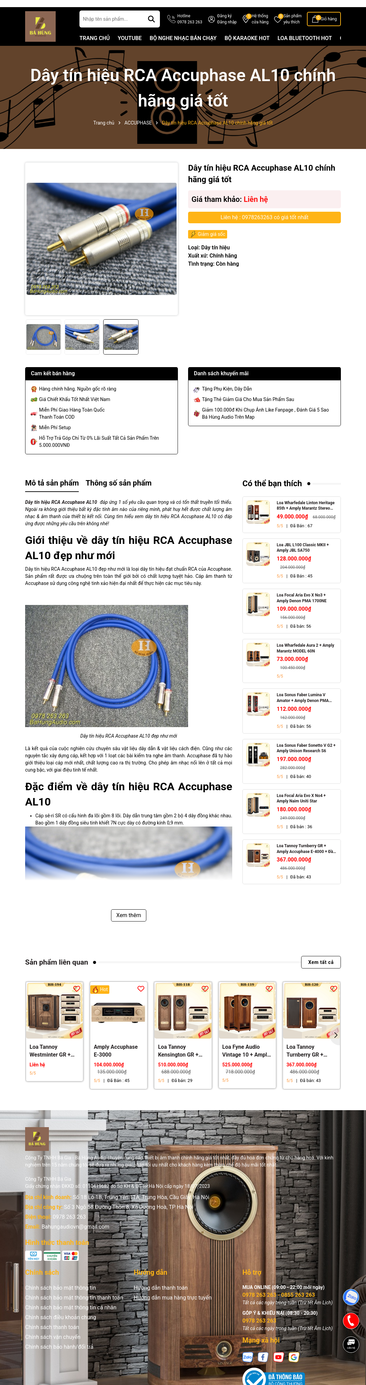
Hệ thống (260, 31)
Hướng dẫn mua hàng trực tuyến (173, 1309)
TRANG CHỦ (94, 50)
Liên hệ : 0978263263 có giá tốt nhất (265, 229)
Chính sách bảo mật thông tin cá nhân (70, 1319)
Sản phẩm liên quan (56, 974)
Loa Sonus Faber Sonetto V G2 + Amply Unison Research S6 (306, 760)
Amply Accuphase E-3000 (116, 1063)
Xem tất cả (321, 974)
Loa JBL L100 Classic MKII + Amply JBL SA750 (303, 559)
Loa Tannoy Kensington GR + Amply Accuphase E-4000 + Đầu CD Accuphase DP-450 (181, 1063)
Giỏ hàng (329, 31)
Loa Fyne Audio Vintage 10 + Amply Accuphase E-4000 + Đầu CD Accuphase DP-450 (246, 1063)
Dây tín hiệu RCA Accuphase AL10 (61, 514)
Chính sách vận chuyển (52, 1349)
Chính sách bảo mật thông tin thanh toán (74, 1309)
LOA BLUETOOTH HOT (305, 50)
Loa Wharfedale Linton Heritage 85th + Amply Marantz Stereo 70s (305, 518)
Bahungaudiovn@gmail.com (75, 1238)
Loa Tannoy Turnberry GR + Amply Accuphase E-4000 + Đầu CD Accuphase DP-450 (306, 861)
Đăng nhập (227, 34)
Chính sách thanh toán (52, 1339)
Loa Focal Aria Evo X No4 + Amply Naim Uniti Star (301, 810)
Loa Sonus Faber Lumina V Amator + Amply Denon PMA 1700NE (303, 710)
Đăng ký (224, 27)
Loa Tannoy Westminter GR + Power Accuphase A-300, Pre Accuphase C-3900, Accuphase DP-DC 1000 (53, 1063)
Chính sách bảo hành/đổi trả (59, 1358)
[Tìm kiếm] (151, 30)
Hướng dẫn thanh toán (161, 1299)
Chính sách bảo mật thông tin (60, 1299)
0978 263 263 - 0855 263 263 (278, 1307)
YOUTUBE (130, 50)
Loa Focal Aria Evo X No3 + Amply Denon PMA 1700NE (302, 610)
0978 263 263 (69, 1229)
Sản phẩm (292, 31)
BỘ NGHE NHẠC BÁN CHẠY (183, 50)
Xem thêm (128, 927)
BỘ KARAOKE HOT (247, 50)
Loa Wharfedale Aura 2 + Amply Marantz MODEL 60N (305, 660)
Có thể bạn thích (272, 495)
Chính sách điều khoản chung (60, 1329)
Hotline (189, 31)
